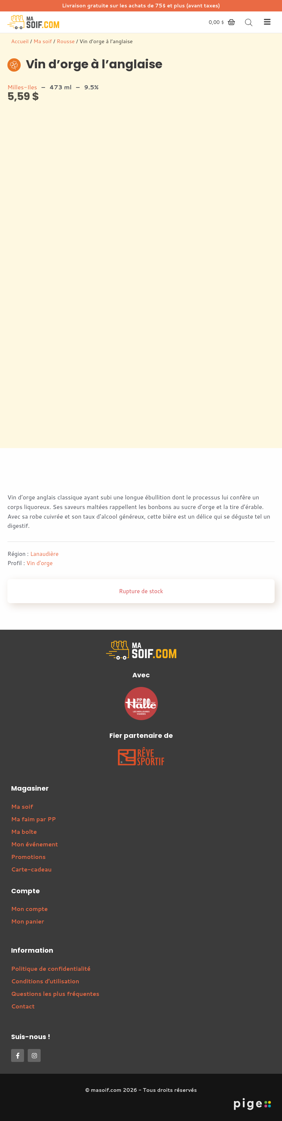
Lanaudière (44, 554)
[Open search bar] (248, 22)
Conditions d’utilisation (45, 981)
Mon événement (34, 844)
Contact (23, 1006)
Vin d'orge (40, 563)
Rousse (66, 41)
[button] (267, 22)
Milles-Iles (22, 87)
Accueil (19, 41)
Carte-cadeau (31, 869)
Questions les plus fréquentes (55, 994)
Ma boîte (24, 832)
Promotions (28, 857)
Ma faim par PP (33, 819)
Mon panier (27, 921)
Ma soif (42, 41)
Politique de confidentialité (51, 968)
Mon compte (29, 909)
